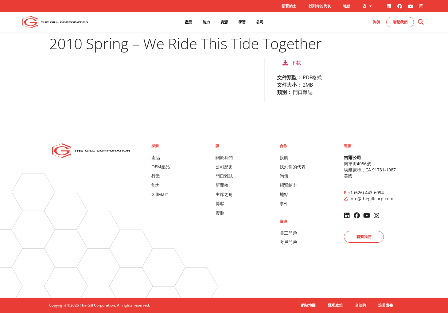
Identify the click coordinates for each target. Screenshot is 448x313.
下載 (291, 62)
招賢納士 (289, 6)
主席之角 (224, 194)
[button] (420, 22)
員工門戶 (288, 233)
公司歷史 (224, 167)
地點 (346, 6)
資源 (220, 213)
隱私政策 (335, 305)
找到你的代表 (320, 6)
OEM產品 (160, 167)
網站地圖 (308, 305)
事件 (284, 203)
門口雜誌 (224, 176)
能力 (155, 185)
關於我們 (224, 157)
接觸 (284, 157)
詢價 (284, 176)
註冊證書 (385, 305)
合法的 (360, 305)
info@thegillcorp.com (371, 198)
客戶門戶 (288, 242)
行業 (155, 176)
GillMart (159, 194)
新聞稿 (222, 185)
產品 (155, 157)
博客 (220, 203)
